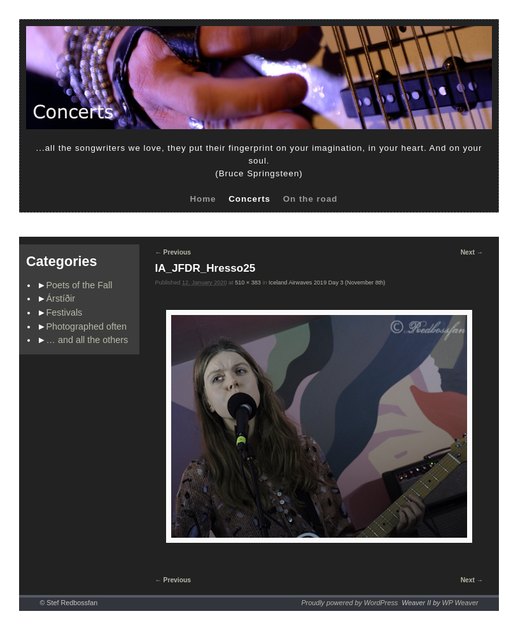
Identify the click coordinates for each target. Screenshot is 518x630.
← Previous (173, 252)
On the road (310, 199)
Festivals (64, 312)
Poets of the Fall (79, 285)
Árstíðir (61, 298)
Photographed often (86, 326)
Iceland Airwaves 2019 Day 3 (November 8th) (327, 282)
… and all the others (87, 340)
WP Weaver (460, 602)
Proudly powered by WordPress (349, 602)
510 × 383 (248, 282)
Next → (472, 252)
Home (203, 199)
